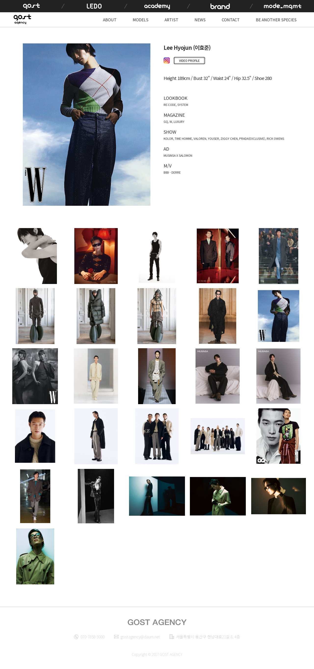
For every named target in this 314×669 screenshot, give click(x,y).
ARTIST (171, 20)
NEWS (200, 20)
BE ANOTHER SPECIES (276, 20)
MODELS (140, 20)
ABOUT (110, 20)
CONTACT (231, 20)
